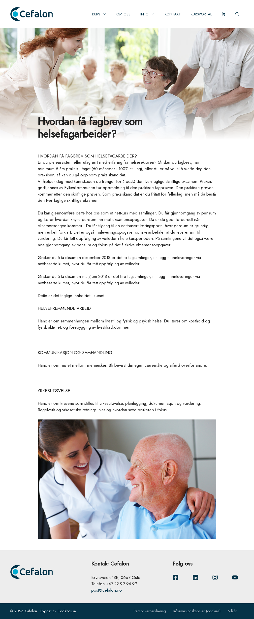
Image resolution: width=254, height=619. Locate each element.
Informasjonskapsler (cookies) (197, 611)
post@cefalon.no (106, 590)
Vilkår (232, 611)
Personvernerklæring (150, 611)
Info (150, 14)
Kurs (101, 14)
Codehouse (67, 611)
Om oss (123, 14)
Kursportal (201, 14)
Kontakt (173, 14)
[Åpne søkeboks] (237, 14)
